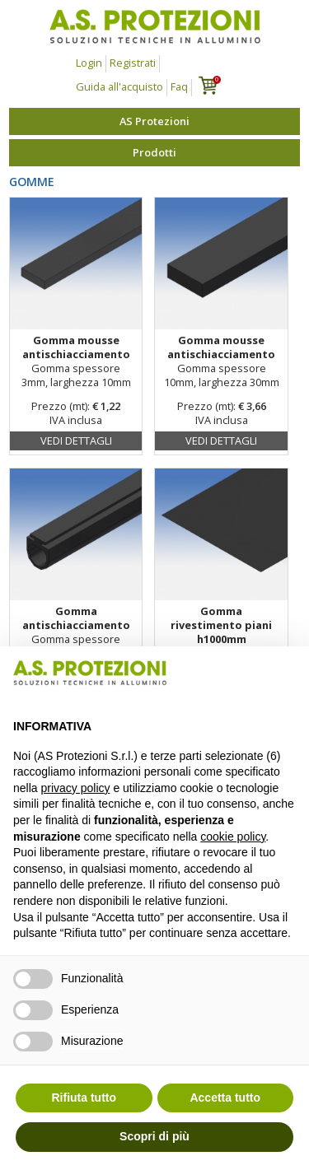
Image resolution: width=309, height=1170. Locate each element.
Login (89, 62)
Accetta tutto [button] (225, 1097)
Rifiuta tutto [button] (83, 1097)
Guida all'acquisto (119, 86)
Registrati (133, 62)
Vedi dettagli (76, 440)
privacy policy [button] (75, 788)
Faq (179, 86)
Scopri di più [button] (154, 1136)
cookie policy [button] (232, 836)
